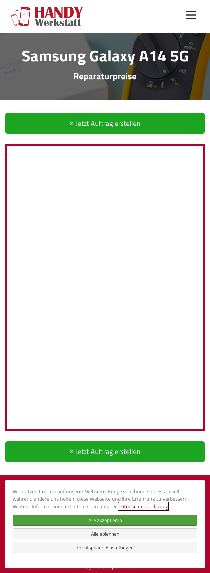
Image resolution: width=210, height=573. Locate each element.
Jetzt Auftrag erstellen (108, 123)
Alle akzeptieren (105, 520)
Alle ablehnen (105, 534)
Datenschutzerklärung (143, 506)
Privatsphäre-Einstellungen (105, 547)
